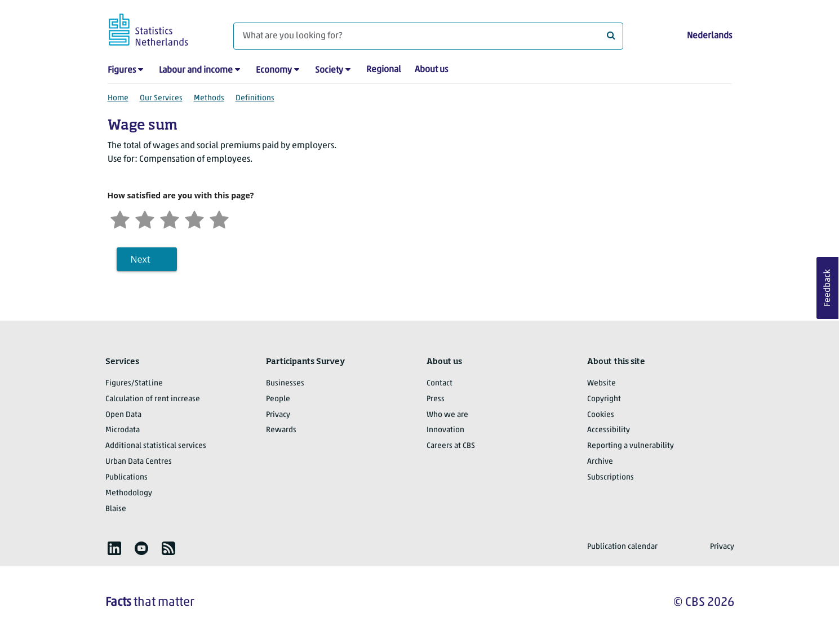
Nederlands (709, 36)
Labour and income (196, 70)
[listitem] (114, 548)
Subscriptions (610, 477)
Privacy (278, 415)
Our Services (161, 98)
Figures (122, 70)
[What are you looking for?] (428, 36)
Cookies (600, 415)
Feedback (827, 288)
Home (118, 98)
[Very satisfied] (219, 218)
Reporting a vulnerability (630, 446)
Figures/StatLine (134, 383)
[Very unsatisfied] (120, 218)
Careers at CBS (451, 446)
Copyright (604, 399)
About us (431, 69)
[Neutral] (169, 218)
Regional (383, 69)
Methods (209, 98)
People (278, 399)
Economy (274, 70)
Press (436, 399)
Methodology (128, 493)
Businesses (285, 383)
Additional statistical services (155, 446)
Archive (600, 461)
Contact (439, 383)
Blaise (115, 509)
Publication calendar (622, 547)
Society (329, 70)
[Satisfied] (194, 218)
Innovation (445, 430)
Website (601, 383)
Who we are (447, 415)
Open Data (123, 415)
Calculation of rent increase (152, 399)
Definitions (255, 98)
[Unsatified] (144, 218)
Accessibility (608, 430)
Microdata (122, 430)
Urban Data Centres (138, 461)
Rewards (281, 430)
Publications (126, 477)
